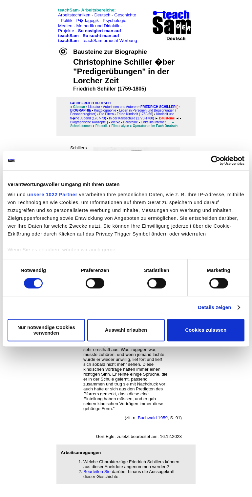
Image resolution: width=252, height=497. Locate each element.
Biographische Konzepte (88, 122)
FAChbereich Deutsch (90, 103)
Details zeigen (214, 307)
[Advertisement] (33, 20)
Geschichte (125, 14)
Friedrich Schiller (158, 107)
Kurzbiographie (105, 110)
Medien (65, 25)
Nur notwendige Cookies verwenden (46, 330)
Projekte (66, 30)
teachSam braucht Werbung (110, 40)
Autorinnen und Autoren (120, 107)
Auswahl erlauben (126, 330)
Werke (115, 122)
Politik (67, 20)
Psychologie (114, 20)
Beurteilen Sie (97, 471)
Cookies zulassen (205, 330)
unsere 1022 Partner (52, 194)
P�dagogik (87, 20)
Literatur (94, 107)
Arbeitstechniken (74, 14)
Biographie (80, 110)
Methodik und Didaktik (98, 25)
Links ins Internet (153, 122)
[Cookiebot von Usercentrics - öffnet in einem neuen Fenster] (215, 160)
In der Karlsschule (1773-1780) (131, 118)
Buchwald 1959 (153, 417)
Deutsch (102, 14)
